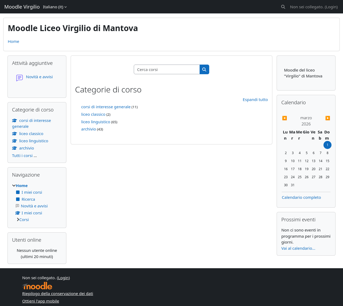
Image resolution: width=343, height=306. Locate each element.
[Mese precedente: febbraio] (289, 118)
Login (331, 6)
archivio (88, 129)
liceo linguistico (95, 121)
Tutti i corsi (22, 155)
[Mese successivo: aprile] (323, 118)
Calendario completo (301, 197)
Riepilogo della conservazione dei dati (57, 293)
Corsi (24, 219)
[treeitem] (37, 202)
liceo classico (93, 114)
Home (13, 41)
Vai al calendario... (298, 248)
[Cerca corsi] (167, 69)
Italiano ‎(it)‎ (53, 6)
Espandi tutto (255, 99)
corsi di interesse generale (106, 106)
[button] (283, 7)
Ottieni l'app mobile (40, 301)
